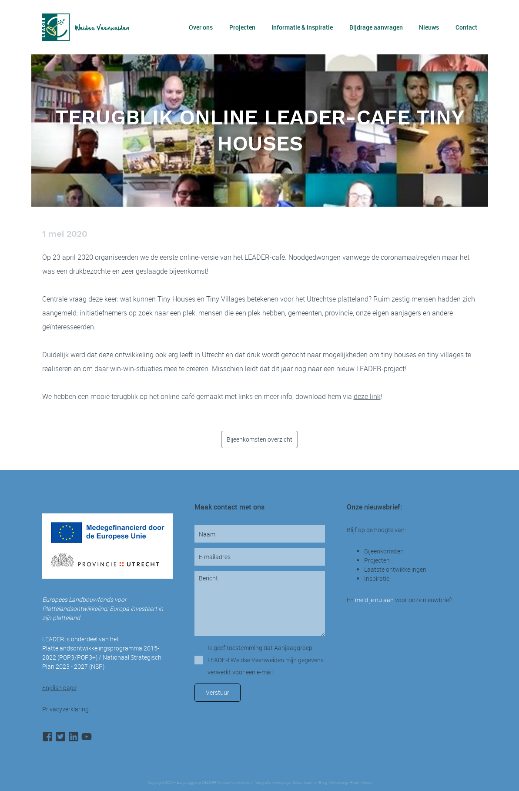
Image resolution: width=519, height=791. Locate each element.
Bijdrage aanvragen (376, 27)
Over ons (201, 27)
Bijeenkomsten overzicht (259, 439)
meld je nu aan (374, 600)
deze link (367, 396)
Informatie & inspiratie (302, 27)
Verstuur (217, 692)
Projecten (242, 27)
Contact (466, 27)
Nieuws (429, 27)
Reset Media (361, 782)
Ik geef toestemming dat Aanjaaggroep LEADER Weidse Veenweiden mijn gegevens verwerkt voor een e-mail (266, 660)
